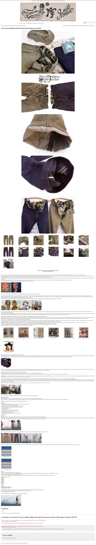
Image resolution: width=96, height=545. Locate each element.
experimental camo (51, 275)
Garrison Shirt (27, 355)
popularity (45, 276)
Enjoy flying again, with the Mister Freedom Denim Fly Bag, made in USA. (14, 25)
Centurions (24, 311)
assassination (10, 323)
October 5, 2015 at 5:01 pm (6, 527)
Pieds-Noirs (66, 318)
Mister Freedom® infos (16, 513)
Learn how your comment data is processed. (21, 543)
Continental (63, 275)
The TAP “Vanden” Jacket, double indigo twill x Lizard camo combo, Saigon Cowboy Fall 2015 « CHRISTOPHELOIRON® (24, 520)
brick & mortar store (40, 489)
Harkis (43, 324)
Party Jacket (68, 275)
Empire (43, 318)
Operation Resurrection (21, 321)
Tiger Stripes (47, 277)
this (33, 293)
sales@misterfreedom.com (7, 490)
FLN (49, 324)
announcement (65, 322)
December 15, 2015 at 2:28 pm (7, 521)
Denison (22, 277)
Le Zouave (46, 382)
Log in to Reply (14, 521)
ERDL (84, 275)
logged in (8, 538)
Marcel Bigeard (55, 311)
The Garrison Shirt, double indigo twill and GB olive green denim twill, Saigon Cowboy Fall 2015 (78, 25)
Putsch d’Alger (8, 322)
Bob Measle (14, 293)
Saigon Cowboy (34, 275)
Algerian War (23, 317)
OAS (51, 324)
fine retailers (18, 489)
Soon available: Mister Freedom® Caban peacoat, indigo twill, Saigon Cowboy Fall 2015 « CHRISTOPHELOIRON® (22, 526)
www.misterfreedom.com (12, 489)
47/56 (32, 314)
